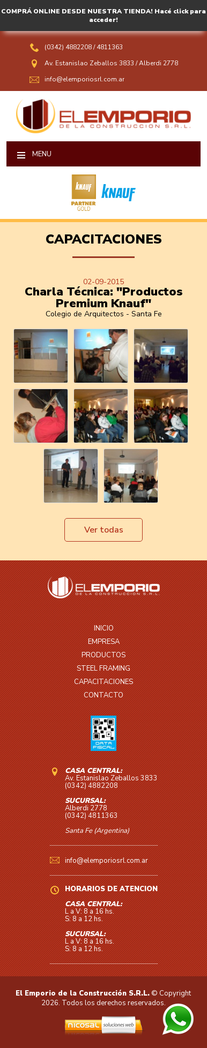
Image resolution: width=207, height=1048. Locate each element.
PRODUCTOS (103, 655)
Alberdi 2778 (158, 63)
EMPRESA (104, 642)
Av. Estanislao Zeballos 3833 (89, 63)
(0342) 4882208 (69, 47)
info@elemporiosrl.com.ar (84, 79)
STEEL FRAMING (103, 668)
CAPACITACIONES (103, 682)
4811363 (110, 47)
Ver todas (103, 530)
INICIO (104, 628)
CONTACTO (103, 695)
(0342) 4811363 (91, 816)
